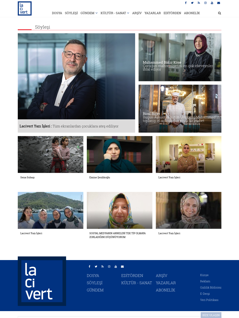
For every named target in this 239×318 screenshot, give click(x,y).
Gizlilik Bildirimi (210, 287)
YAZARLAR (152, 13)
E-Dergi (205, 293)
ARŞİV (137, 13)
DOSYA (57, 13)
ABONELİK (192, 13)
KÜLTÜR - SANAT (113, 13)
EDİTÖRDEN (172, 13)
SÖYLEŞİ (71, 13)
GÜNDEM (87, 13)
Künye (204, 275)
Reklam (205, 281)
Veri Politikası (209, 300)
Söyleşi (42, 27)
